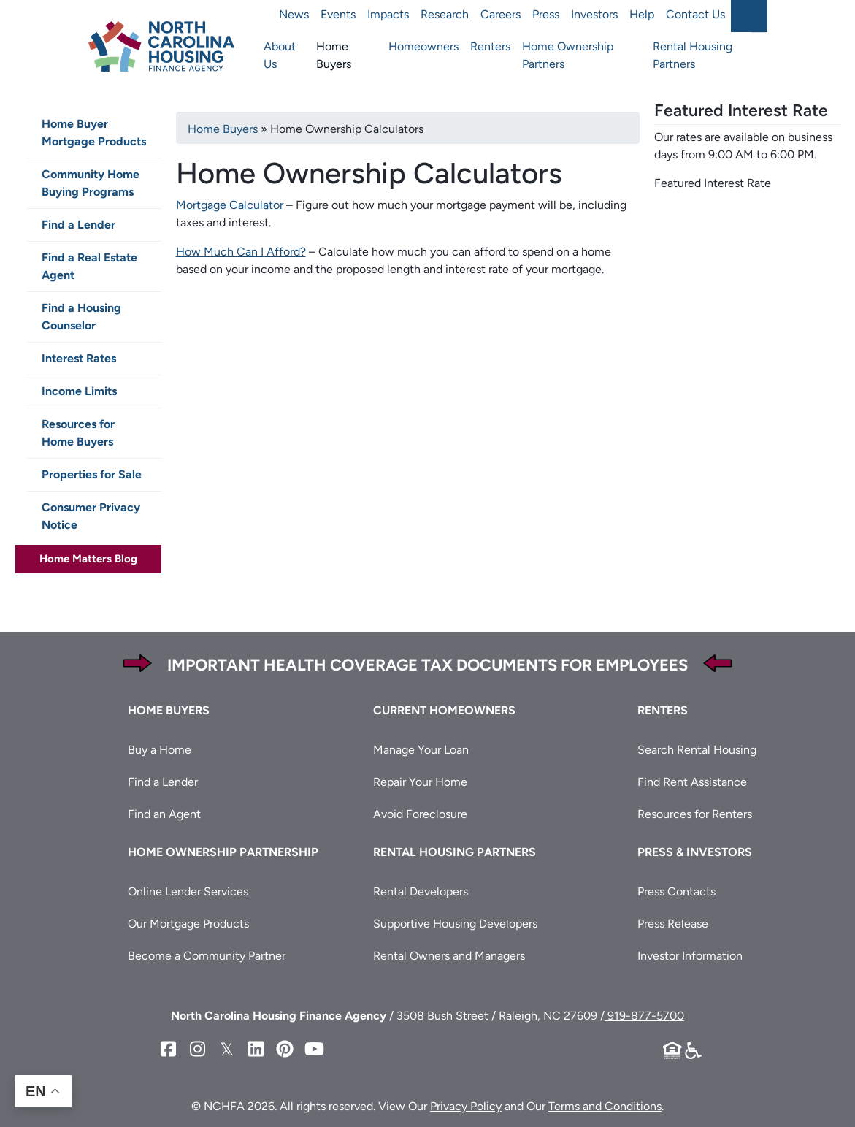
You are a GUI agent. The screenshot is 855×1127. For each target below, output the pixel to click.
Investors (594, 14)
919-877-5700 (644, 1016)
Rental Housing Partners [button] (454, 852)
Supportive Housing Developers (455, 924)
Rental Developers (420, 891)
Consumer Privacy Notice (91, 516)
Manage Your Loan (421, 750)
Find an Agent (164, 814)
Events (338, 14)
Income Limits (79, 391)
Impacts (388, 14)
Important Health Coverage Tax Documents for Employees (427, 665)
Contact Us (695, 14)
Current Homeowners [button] (444, 710)
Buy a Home (159, 750)
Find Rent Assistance (692, 782)
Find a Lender (78, 225)
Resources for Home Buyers (78, 432)
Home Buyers (333, 55)
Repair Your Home (420, 782)
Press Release (672, 924)
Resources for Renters (694, 814)
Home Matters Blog (88, 558)
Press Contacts (676, 891)
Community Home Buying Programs (90, 183)
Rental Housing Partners (692, 55)
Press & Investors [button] (694, 852)
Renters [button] (662, 710)
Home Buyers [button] (169, 710)
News (294, 14)
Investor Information (690, 956)
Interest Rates (79, 358)
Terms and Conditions (605, 1106)
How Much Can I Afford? (241, 252)
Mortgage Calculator (229, 205)
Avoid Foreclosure (420, 814)
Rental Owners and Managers (449, 956)
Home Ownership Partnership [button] (223, 852)
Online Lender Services (188, 891)
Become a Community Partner (206, 956)
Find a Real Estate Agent (89, 266)
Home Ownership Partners (567, 55)
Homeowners (423, 46)
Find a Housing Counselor (81, 316)
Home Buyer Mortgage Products (94, 132)
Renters (490, 46)
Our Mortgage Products (188, 924)
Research (445, 14)
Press (545, 14)
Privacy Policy (466, 1106)
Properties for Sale (92, 474)
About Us (280, 55)
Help (641, 14)
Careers (500, 14)
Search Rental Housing (696, 750)
